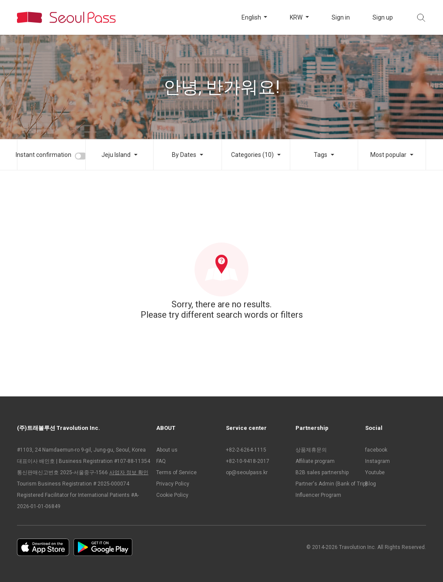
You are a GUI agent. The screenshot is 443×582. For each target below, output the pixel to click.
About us (167, 450)
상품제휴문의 (311, 450)
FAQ (161, 461)
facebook (376, 450)
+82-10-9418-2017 (247, 461)
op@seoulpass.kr (247, 472)
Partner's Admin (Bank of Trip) (325, 484)
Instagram (377, 461)
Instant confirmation (43, 154)
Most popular (388, 154)
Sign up (383, 17)
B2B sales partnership (322, 472)
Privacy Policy (172, 484)
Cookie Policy (172, 495)
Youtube (375, 472)
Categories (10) (252, 154)
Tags (320, 154)
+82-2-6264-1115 (246, 450)
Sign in (341, 17)
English (252, 17)
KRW (297, 17)
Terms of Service (176, 472)
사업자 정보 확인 (128, 472)
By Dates (184, 154)
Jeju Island (116, 154)
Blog (370, 484)
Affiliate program (315, 461)
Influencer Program (318, 495)
